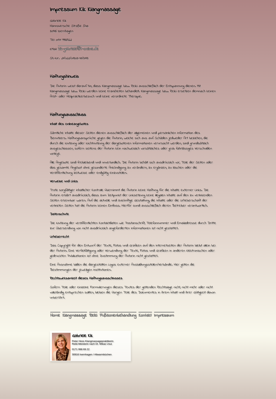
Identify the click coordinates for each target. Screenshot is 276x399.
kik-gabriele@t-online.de (78, 49)
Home (55, 315)
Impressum (164, 315)
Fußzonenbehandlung (118, 315)
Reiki (93, 315)
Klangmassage (75, 315)
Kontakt (145, 315)
